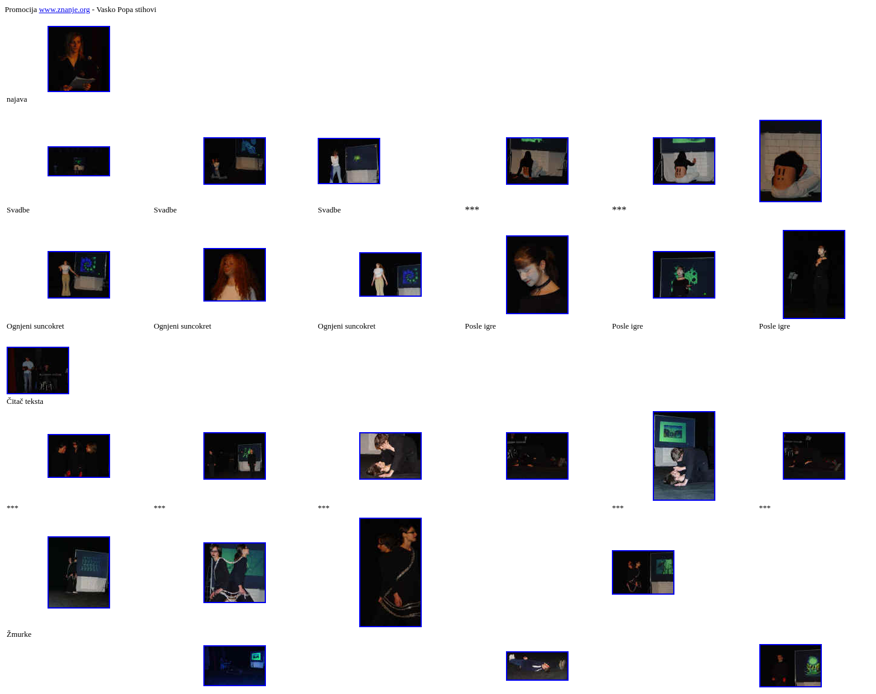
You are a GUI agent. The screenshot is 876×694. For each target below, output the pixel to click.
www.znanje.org (64, 9)
